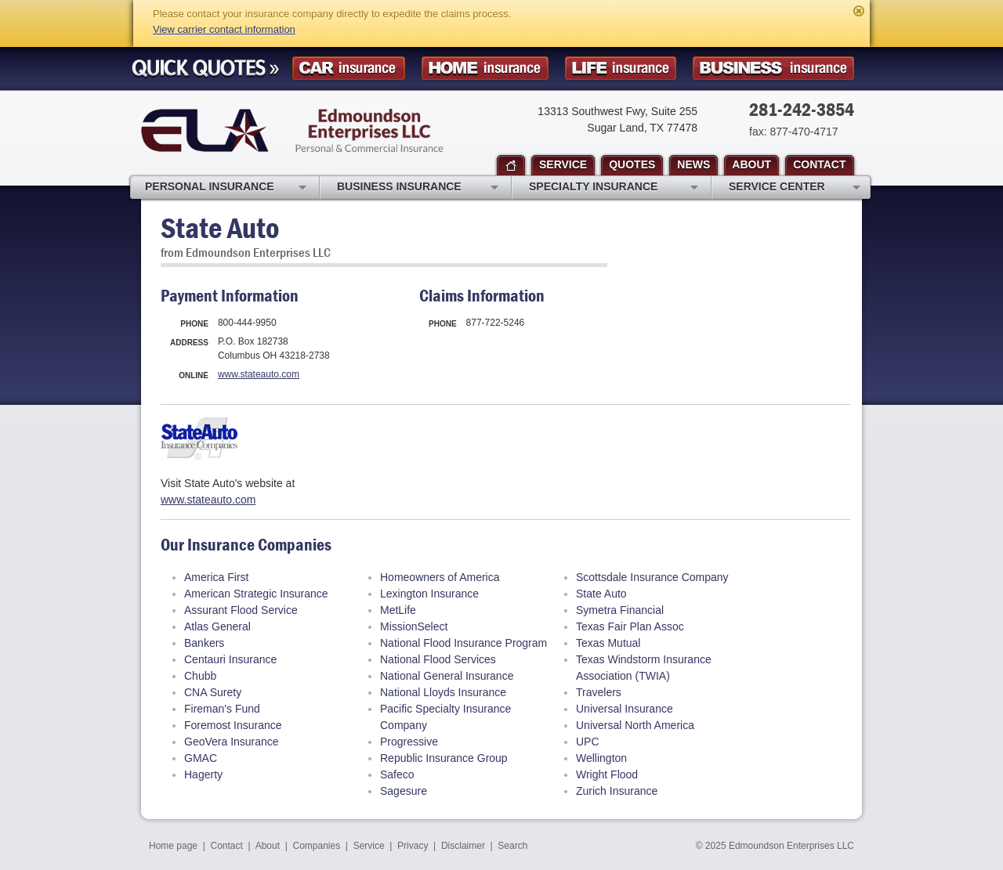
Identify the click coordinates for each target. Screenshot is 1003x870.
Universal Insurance (624, 708)
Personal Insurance (225, 188)
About (267, 845)
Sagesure (403, 791)
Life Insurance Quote (620, 68)
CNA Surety (212, 692)
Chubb (200, 676)
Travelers (598, 692)
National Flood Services (438, 659)
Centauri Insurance (230, 659)
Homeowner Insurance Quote (485, 68)
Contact (227, 845)
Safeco (397, 774)
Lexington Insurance (429, 593)
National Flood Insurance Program (463, 643)
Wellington (601, 758)
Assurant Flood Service (241, 610)
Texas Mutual (608, 643)
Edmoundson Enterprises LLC (292, 130)
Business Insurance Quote (773, 68)
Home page (173, 845)
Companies (316, 845)
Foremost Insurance (233, 725)
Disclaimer (463, 845)
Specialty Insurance (613, 188)
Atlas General (217, 626)
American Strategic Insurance (256, 593)
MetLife (398, 610)
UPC (587, 741)
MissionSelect (413, 626)
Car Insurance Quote (349, 68)
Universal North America (635, 725)
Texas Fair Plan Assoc (630, 626)
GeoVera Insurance (231, 741)
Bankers (204, 643)
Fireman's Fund (222, 708)
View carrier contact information (224, 29)
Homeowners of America (440, 577)
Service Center (794, 188)
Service (369, 845)
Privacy (412, 845)
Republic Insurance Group (444, 758)
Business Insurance (417, 188)
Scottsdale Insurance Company (652, 577)
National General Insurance (446, 676)
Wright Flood (607, 774)
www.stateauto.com (258, 374)
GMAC (200, 758)
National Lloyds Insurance (443, 692)
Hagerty (203, 774)
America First (216, 577)
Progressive (409, 741)
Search (512, 845)
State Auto (601, 593)
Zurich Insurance (616, 791)
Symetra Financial (620, 610)
